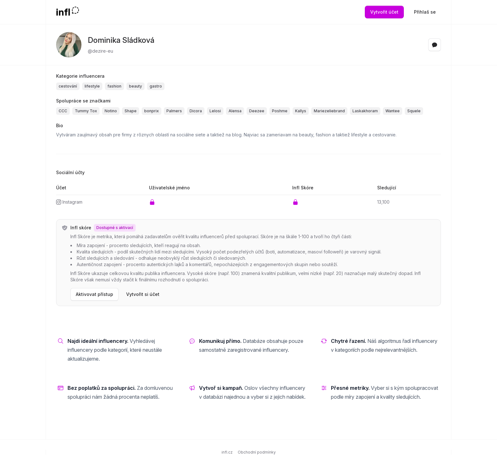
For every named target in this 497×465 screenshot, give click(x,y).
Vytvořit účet (384, 12)
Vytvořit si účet (142, 294)
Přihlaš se (425, 12)
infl (63, 12)
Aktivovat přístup (94, 294)
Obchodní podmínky (257, 452)
